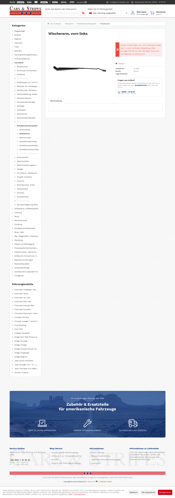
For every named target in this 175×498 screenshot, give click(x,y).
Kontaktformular (141, 85)
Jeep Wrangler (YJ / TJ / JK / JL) (26, 365)
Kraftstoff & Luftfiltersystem (26, 209)
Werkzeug (18, 240)
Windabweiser (23, 197)
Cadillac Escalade (21, 333)
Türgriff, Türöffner (24, 177)
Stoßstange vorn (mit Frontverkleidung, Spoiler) (28, 82)
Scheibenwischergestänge (29, 153)
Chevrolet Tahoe (21, 294)
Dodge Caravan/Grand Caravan (26, 349)
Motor (16, 216)
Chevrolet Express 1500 (24, 305)
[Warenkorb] (157, 13)
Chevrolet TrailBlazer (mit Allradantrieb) (26, 290)
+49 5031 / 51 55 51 (20, 460)
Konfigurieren (165, 492)
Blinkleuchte (22, 67)
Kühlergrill (21, 110)
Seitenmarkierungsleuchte (28, 165)
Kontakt (54, 460)
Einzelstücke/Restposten (24, 228)
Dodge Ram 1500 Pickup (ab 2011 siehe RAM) (26, 337)
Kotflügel (20, 106)
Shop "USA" (19, 232)
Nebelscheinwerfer (25, 122)
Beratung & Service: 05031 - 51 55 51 (148, 2)
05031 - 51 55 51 (128, 92)
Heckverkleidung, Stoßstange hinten (28, 94)
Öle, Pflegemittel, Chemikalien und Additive (26, 236)
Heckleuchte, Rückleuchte (28, 90)
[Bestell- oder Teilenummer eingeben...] (65, 13)
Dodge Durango (20, 341)
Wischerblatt (24, 130)
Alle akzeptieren (148, 492)
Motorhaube (22, 114)
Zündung (18, 224)
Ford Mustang (20, 325)
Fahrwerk (18, 43)
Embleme (21, 74)
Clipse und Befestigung (24, 244)
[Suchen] (83, 13)
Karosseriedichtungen (26, 102)
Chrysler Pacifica (21, 317)
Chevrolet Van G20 (22, 298)
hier (148, 459)
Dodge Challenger (21, 353)
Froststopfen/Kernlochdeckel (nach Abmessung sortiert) (26, 248)
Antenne (20, 181)
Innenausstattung (21, 59)
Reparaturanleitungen (23, 260)
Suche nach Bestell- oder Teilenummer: (61, 9)
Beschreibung (56, 101)
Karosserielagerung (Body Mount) (28, 205)
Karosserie (18, 63)
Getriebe (18, 51)
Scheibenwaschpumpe (29, 149)
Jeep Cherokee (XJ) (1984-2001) (26, 369)
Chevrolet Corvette (22, 309)
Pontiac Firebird (21, 373)
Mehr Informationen (77, 494)
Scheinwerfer (22, 157)
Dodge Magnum (20, 357)
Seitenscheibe (23, 161)
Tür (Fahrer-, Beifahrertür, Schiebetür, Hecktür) (28, 173)
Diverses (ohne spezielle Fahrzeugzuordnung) (26, 272)
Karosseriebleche (24, 98)
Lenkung (18, 212)
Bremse (17, 35)
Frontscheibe (22, 78)
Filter (16, 47)
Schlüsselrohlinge (21, 268)
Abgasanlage (19, 31)
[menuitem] (139, 13)
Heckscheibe (22, 189)
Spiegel (20, 169)
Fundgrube (19, 276)
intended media (106, 481)
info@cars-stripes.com (117, 2)
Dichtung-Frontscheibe (27, 70)
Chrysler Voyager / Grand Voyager (26, 321)
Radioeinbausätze (21, 264)
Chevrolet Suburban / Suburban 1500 (26, 313)
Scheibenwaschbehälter (29, 145)
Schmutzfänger (23, 201)
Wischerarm (24, 134)
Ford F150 (18, 329)
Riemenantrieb (20, 220)
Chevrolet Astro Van (22, 301)
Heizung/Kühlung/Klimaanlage (26, 55)
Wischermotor (25, 138)
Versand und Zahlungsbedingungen (66, 463)
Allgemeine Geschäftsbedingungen (105, 460)
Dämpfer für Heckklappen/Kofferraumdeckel (28, 86)
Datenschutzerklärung (100, 456)
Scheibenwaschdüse (28, 141)
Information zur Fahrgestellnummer (66, 456)
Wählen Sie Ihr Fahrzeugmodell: (100, 9)
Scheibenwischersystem (27, 126)
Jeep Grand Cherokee (23, 361)
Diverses (20, 193)
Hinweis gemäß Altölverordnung (64, 453)
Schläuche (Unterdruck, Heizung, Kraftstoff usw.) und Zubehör (26, 256)
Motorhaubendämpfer (26, 118)
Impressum (96, 463)
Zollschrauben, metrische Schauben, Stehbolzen (26, 252)
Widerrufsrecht (97, 453)
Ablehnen (134, 492)
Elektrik (17, 39)
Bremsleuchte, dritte (26, 185)
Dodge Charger (20, 345)
